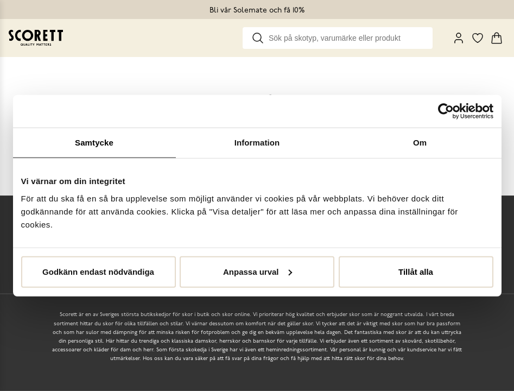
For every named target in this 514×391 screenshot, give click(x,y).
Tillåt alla (415, 271)
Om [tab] (420, 142)
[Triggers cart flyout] (496, 38)
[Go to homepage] (36, 38)
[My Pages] (458, 38)
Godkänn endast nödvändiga (98, 271)
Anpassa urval (257, 271)
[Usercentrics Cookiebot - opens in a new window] (445, 111)
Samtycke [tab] (94, 142)
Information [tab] (257, 142)
